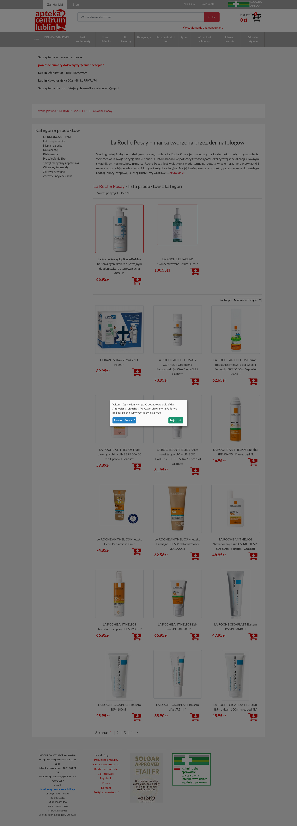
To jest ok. (175, 420)
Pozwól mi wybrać (124, 420)
